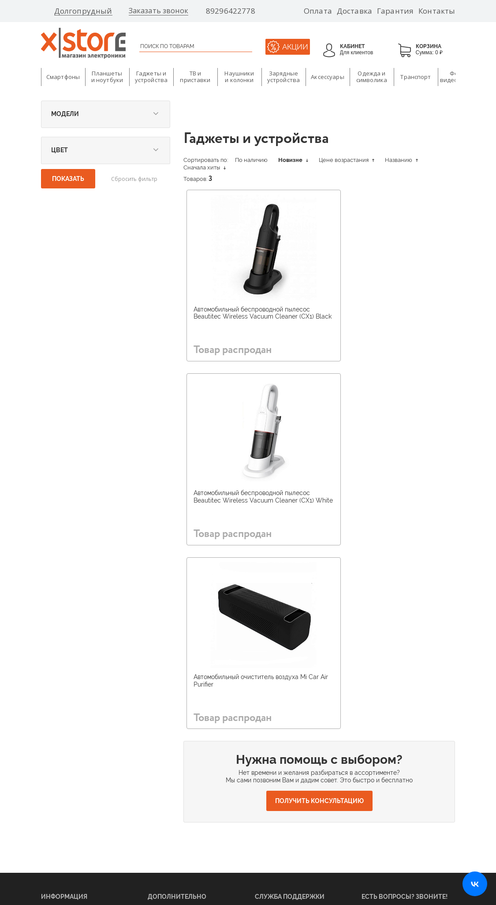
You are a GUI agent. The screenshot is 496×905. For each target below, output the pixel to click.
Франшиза (54, 795)
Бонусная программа (174, 808)
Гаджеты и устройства (151, 76)
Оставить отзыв (274, 808)
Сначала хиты (204, 167)
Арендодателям (61, 782)
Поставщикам (58, 769)
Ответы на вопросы (279, 795)
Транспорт (415, 77)
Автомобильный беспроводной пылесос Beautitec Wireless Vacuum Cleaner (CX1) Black (247, 317)
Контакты (436, 11)
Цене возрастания (346, 160)
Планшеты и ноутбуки (107, 76)
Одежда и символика (371, 76)
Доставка (354, 11)
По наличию (251, 160)
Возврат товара (274, 769)
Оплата (318, 11)
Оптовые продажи (64, 808)
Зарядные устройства (283, 76)
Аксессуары (327, 77)
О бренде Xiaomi (169, 755)
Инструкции (270, 782)
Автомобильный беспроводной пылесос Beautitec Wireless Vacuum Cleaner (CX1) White (382, 317)
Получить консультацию (319, 622)
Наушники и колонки (239, 76)
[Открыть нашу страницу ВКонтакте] (474, 883)
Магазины (160, 769)
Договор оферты (275, 822)
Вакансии (160, 782)
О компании (56, 755)
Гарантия (395, 11)
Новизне (293, 160)
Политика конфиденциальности (282, 846)
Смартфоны (63, 77)
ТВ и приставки (195, 76)
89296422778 (230, 11)
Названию (401, 160)
